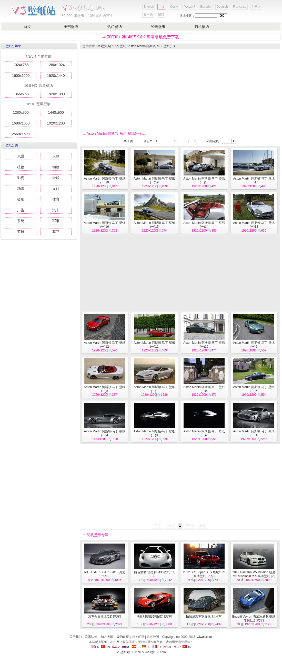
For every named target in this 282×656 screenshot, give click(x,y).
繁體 (161, 14)
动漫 (20, 188)
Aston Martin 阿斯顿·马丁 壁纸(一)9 (253, 344)
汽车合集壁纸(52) (100, 616)
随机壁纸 (202, 27)
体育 (55, 199)
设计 (55, 188)
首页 (27, 27)
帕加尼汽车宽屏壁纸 (200, 616)
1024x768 (21, 65)
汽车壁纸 (120, 46)
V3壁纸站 (104, 46)
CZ (116, 647)
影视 (20, 178)
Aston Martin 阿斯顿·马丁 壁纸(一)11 (154, 344)
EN (95, 647)
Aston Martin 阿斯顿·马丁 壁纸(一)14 (204, 224)
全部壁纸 (71, 27)
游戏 (55, 178)
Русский (189, 6)
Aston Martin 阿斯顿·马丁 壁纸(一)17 (253, 180)
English (149, 6)
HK (187, 647)
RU (126, 647)
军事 (55, 221)
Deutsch (222, 6)
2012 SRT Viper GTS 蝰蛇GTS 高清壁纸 (204, 574)
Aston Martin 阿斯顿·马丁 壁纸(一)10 (204, 344)
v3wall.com (204, 637)
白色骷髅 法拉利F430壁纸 (152, 572)
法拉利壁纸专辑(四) (150, 616)
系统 (20, 221)
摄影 (20, 199)
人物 (55, 156)
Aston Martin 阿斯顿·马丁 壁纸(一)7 (154, 389)
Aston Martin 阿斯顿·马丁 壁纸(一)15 (154, 224)
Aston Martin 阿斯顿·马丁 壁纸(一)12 (104, 344)
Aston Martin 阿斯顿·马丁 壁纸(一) (151, 46)
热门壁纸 (114, 27)
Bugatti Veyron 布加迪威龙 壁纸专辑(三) (254, 618)
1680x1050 (20, 123)
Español (205, 6)
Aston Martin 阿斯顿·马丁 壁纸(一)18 (204, 180)
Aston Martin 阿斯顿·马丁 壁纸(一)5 (253, 389)
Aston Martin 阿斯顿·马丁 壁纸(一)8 (104, 389)
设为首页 (123, 637)
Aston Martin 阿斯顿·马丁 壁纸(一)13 (253, 224)
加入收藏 (107, 637)
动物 (55, 167)
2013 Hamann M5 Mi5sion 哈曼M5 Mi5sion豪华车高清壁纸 (253, 574)
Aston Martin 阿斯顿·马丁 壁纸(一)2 (204, 433)
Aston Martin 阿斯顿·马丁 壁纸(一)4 (104, 433)
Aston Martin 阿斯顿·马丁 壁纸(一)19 (154, 180)
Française (240, 6)
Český (174, 6)
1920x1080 (56, 94)
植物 (20, 167)
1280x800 (21, 112)
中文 (162, 6)
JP (177, 647)
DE (146, 647)
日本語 (148, 14)
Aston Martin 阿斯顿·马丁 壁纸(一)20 (104, 180)
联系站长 (91, 637)
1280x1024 (56, 65)
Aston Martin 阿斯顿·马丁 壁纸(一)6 (204, 389)
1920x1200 (56, 123)
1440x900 (56, 112)
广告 (20, 210)
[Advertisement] (174, 88)
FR (157, 647)
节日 (20, 232)
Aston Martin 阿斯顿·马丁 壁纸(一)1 (253, 433)
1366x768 (21, 94)
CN (105, 647)
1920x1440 (56, 76)
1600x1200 (20, 76)
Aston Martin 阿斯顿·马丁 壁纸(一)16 (104, 224)
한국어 (256, 6)
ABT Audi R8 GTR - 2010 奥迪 (104, 572)
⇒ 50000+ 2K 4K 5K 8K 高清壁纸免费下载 (140, 37)
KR (167, 647)
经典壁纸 (158, 27)
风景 (20, 156)
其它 (55, 232)
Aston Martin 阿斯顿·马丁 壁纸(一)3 (154, 433)
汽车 (55, 210)
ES (136, 647)
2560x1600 (20, 134)
